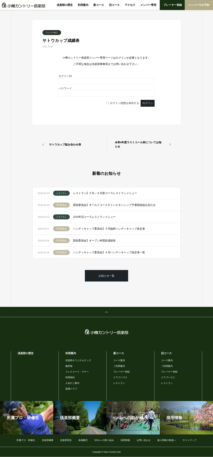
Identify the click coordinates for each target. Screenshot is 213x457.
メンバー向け (52, 32)
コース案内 (119, 360)
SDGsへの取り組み (104, 440)
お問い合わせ (144, 440)
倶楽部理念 (66, 440)
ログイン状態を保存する (124, 103)
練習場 (68, 366)
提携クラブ (71, 389)
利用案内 (83, 5)
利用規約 (70, 377)
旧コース (114, 5)
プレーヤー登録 (172, 5)
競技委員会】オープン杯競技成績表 (94, 240)
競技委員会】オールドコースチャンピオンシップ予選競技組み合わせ (114, 205)
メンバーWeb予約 (198, 5)
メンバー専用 (148, 5)
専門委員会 (61, 205)
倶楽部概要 (47, 440)
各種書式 (83, 440)
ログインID (65, 76)
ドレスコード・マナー (77, 372)
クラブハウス (120, 377)
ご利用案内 (119, 366)
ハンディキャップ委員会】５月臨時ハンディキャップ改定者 (109, 228)
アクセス (130, 5)
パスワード (65, 88)
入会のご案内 (72, 383)
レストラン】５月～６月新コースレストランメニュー (105, 193)
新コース (98, 5)
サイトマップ (190, 440)
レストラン (61, 193)
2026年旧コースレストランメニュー (94, 216)
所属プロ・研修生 (25, 440)
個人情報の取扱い (166, 440)
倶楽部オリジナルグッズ (78, 360)
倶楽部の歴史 (65, 5)
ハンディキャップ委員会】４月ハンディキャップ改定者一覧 (109, 252)
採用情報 (125, 440)
